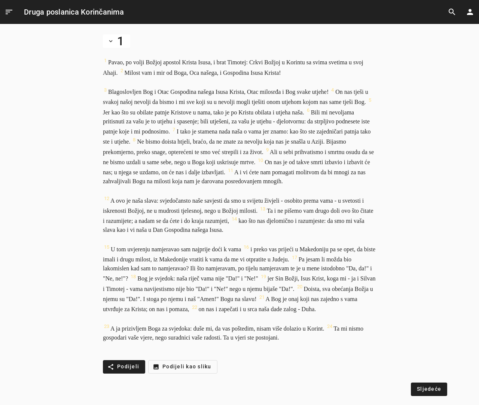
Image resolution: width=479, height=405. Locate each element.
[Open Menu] (9, 12)
